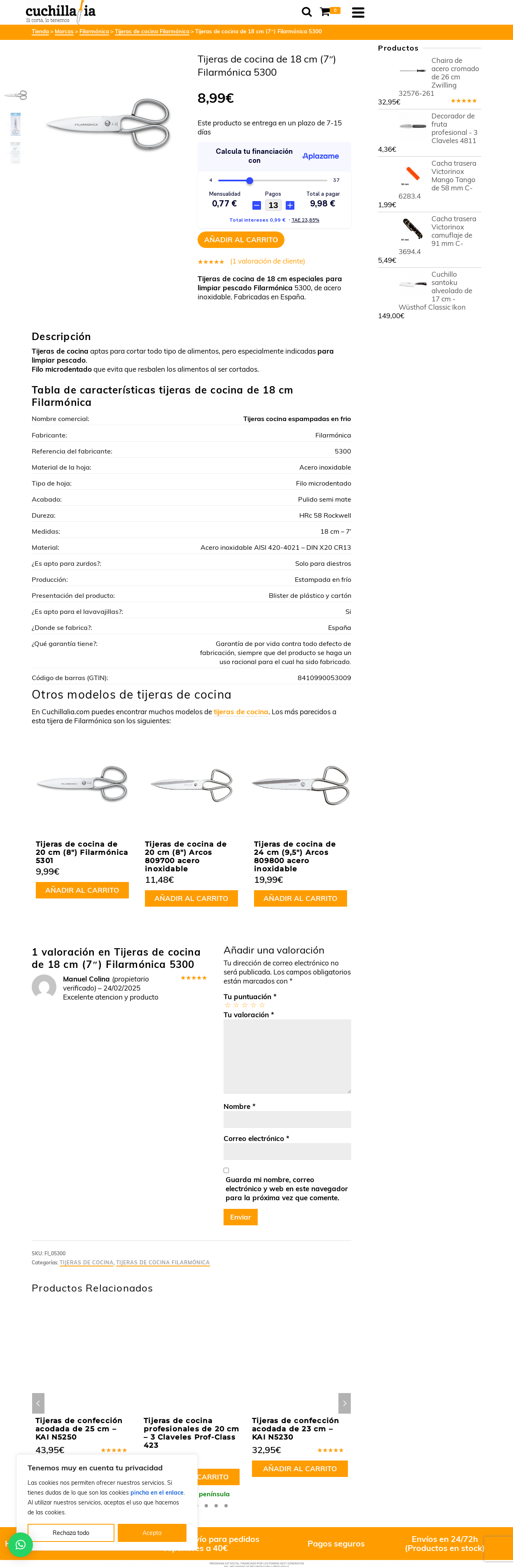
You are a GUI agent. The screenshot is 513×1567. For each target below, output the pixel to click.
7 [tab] (216, 1506)
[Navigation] (471, 12)
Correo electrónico (256, 1138)
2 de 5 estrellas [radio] (235, 1004)
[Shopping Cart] (445, 12)
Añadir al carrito (241, 239)
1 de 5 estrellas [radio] (227, 1004)
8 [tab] (226, 1506)
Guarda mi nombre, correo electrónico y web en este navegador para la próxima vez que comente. (287, 1188)
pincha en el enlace (157, 1492)
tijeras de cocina (241, 711)
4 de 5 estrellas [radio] (253, 1004)
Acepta (151, 1533)
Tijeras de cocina (87, 1262)
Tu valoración (249, 1014)
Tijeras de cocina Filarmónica (163, 1262)
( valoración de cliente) (267, 261)
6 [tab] (206, 1506)
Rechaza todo (71, 1533)
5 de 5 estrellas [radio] (261, 1004)
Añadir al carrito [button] (82, 890)
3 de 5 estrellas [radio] (244, 1004)
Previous (38, 1403)
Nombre (240, 1106)
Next (344, 1403)
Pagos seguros (336, 1543)
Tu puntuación (250, 996)
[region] (107, 1502)
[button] (20, 1544)
